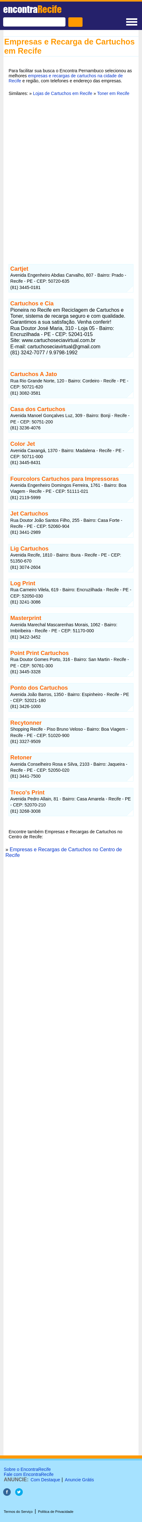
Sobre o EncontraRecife (27, 1469)
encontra (32, 9)
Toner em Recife (113, 93)
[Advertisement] (71, 176)
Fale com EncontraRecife (28, 1474)
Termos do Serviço (18, 1511)
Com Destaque (45, 1479)
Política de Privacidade (55, 1511)
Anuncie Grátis (79, 1479)
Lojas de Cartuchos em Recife (62, 93)
